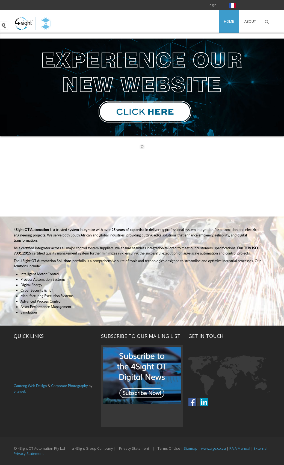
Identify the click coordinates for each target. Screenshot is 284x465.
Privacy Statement (134, 448)
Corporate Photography (69, 386)
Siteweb (20, 391)
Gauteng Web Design (30, 386)
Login (212, 4)
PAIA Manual (239, 448)
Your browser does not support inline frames (142, 386)
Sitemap (190, 448)
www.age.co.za (213, 448)
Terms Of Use (169, 448)
